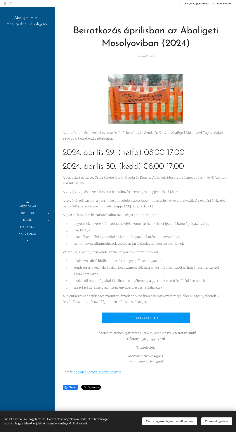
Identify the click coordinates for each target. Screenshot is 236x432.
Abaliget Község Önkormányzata (98, 372)
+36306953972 (224, 3)
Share (70, 387)
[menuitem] (27, 207)
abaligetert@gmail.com (196, 3)
